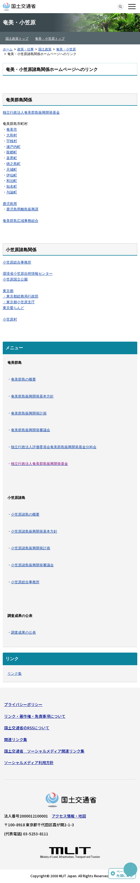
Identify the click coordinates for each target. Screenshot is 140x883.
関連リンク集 (15, 739)
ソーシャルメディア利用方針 (29, 762)
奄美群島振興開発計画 (29, 413)
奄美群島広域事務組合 (20, 221)
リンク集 (14, 673)
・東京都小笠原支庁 (19, 302)
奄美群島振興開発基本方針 (32, 396)
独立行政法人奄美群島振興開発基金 (31, 112)
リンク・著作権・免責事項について (34, 716)
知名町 (11, 186)
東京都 (8, 291)
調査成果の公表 (23, 632)
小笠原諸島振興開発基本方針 (34, 531)
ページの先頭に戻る (124, 873)
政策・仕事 (25, 49)
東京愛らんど (13, 308)
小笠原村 (10, 319)
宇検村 (11, 141)
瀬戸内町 (13, 147)
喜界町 (11, 158)
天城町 (11, 169)
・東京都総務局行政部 (20, 296)
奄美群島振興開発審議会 (30, 430)
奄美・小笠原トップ (50, 39)
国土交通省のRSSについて (26, 727)
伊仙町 (11, 175)
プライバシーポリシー (23, 704)
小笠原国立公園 (15, 279)
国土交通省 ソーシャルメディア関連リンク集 (44, 751)
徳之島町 (13, 164)
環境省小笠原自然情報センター (28, 274)
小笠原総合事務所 (17, 262)
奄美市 (11, 129)
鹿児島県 (10, 204)
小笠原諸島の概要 (25, 514)
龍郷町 (11, 152)
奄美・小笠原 (66, 49)
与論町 (11, 192)
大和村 (11, 135)
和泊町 (11, 181)
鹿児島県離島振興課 (22, 209)
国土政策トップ (16, 39)
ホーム (8, 49)
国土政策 (45, 49)
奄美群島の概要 (23, 379)
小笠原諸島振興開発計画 (30, 548)
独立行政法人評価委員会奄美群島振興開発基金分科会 (53, 447)
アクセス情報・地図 (69, 816)
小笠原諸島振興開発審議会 (32, 565)
